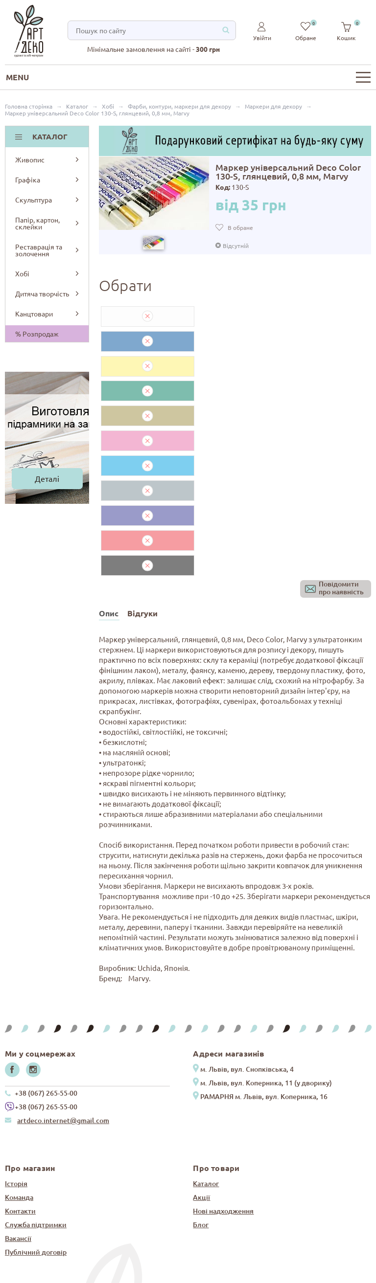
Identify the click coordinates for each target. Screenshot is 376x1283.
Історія (16, 1058)
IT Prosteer (356, 1274)
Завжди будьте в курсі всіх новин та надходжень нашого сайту (177, 1187)
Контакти (20, 1086)
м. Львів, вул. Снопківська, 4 (247, 944)
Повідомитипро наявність (341, 463)
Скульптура (47, 199)
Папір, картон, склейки (47, 223)
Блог (201, 1099)
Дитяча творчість (47, 293)
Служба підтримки (36, 1099)
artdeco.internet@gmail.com (63, 995)
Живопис (47, 159)
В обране (240, 227)
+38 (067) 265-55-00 (46, 968)
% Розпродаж (37, 333)
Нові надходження (223, 1086)
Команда (19, 1072)
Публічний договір (36, 1127)
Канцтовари (47, 313)
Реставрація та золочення (47, 250)
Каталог (206, 1058)
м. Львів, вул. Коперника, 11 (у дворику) (266, 958)
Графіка (47, 179)
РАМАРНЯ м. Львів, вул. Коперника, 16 (264, 971)
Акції (201, 1072)
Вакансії (18, 1113)
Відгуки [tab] (142, 488)
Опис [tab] (108, 488)
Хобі (47, 273)
